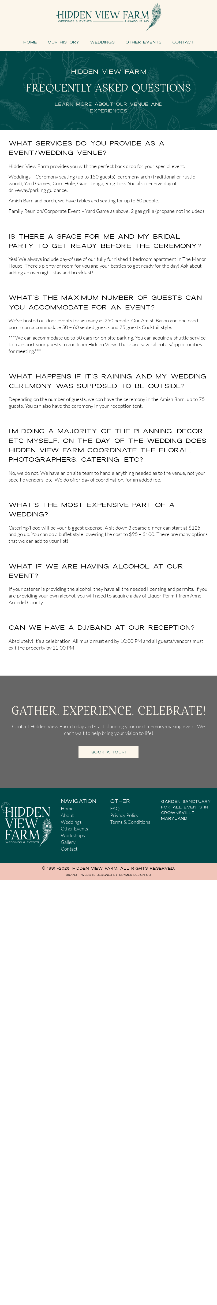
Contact (183, 42)
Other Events (143, 42)
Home (30, 42)
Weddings (102, 42)
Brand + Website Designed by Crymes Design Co (108, 875)
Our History (63, 42)
